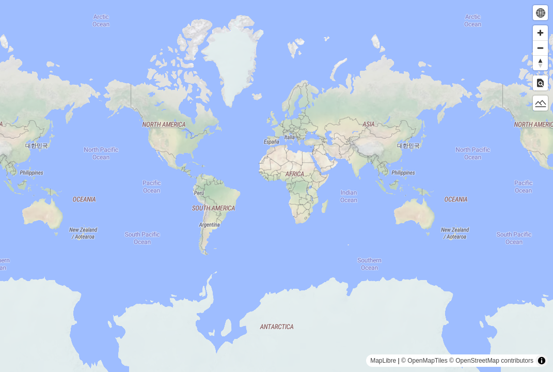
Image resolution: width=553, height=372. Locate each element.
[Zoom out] (540, 47)
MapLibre (383, 360)
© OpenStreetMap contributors (491, 360)
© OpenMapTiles (424, 360)
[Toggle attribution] (541, 360)
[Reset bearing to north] (540, 62)
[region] (276, 186)
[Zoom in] (540, 32)
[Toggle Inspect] (540, 82)
